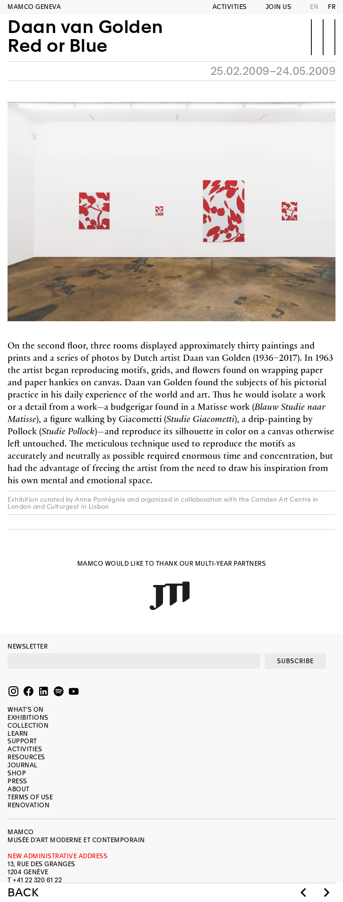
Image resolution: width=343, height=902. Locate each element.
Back (23, 892)
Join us (279, 6)
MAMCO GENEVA (34, 6)
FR (331, 6)
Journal (23, 765)
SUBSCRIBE (295, 661)
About (19, 789)
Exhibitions (28, 717)
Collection (28, 725)
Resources (26, 757)
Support (22, 741)
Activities (229, 6)
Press (17, 781)
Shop (17, 773)
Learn (18, 733)
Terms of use (30, 797)
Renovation (28, 805)
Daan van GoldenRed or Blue (85, 36)
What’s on (26, 709)
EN (314, 6)
